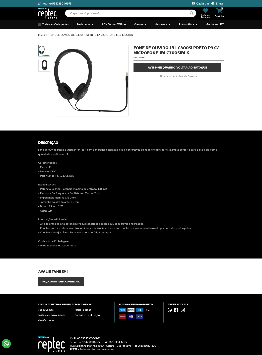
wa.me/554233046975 (55, 3)
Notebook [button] (85, 24)
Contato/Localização (87, 315)
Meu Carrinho (46, 320)
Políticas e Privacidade (51, 315)
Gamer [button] (140, 24)
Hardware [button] (163, 24)
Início (41, 35)
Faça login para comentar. (61, 281)
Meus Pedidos (83, 310)
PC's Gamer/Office (114, 24)
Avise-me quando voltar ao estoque (177, 67)
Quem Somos (45, 310)
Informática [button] (188, 24)
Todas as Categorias (53, 24)
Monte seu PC (215, 24)
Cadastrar (201, 3)
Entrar (217, 3)
